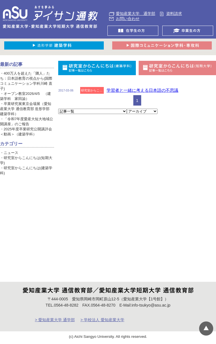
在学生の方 (134, 31)
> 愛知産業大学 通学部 (55, 320)
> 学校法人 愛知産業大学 (102, 320)
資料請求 (174, 14)
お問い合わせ (128, 19)
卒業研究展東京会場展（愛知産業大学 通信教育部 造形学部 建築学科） (25, 109)
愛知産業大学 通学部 (135, 14)
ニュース (11, 153)
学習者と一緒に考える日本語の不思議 (142, 90)
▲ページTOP (206, 328)
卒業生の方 (189, 31)
